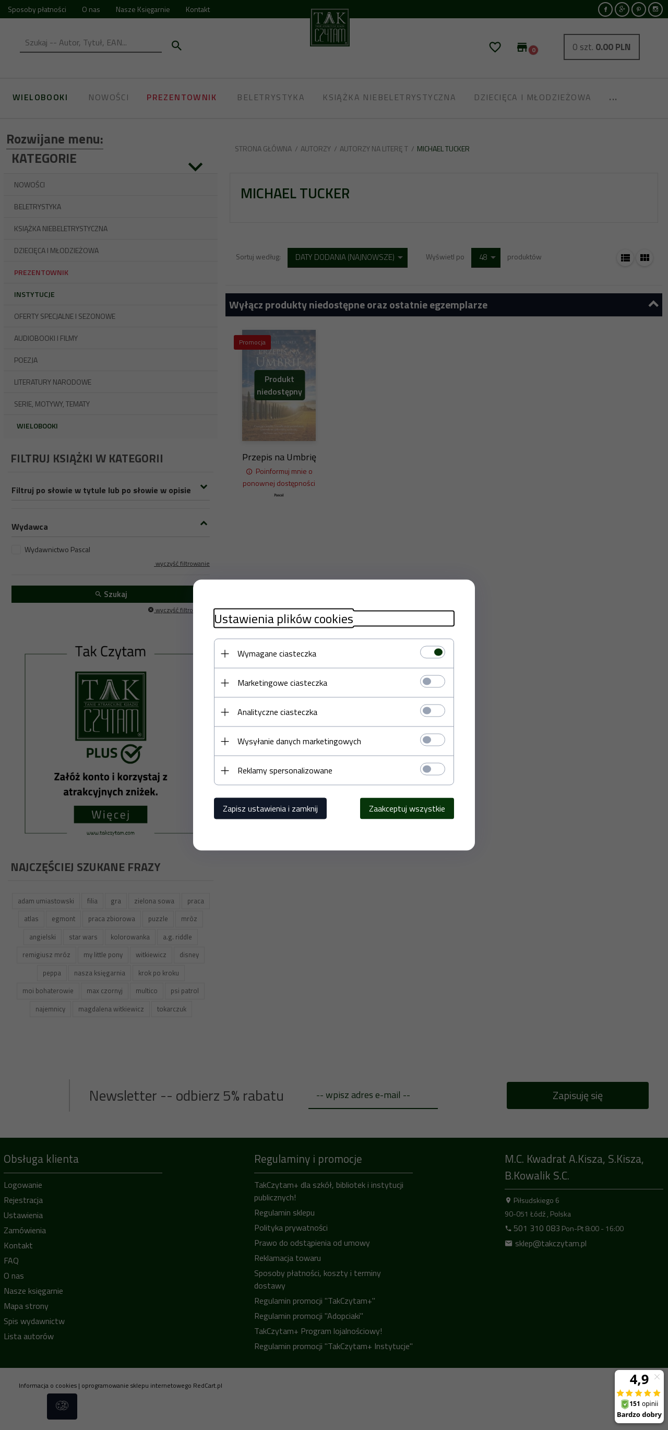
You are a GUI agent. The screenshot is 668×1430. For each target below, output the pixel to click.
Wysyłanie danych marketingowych (299, 741)
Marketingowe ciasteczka (282, 682)
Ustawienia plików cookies (283, 618)
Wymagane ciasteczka (276, 653)
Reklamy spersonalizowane (284, 770)
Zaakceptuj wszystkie (407, 808)
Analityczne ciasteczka (277, 712)
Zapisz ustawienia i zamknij (270, 808)
